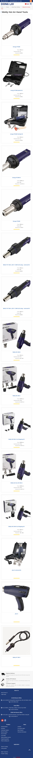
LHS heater (3, 735)
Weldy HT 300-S (16, 657)
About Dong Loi (4, 692)
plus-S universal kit (16, 570)
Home (2, 7)
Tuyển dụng (3, 694)
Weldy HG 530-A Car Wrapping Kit (16, 439)
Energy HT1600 (16, 46)
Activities (19, 726)
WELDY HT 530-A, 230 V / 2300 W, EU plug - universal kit (16, 308)
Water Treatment (4, 751)
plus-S (16, 613)
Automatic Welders (5, 730)
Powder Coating (4, 753)
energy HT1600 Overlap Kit (16, 134)
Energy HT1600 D (16, 177)
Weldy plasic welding (16, 7)
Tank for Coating (4, 746)
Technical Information (22, 732)
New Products (20, 730)
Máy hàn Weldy (4, 732)
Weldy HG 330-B (16, 352)
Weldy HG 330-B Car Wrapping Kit (16, 526)
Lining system (4, 748)
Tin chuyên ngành (21, 728)
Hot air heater (4, 733)
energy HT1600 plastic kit (16, 90)
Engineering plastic (5, 739)
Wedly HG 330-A (16, 395)
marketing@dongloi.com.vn (15, 1)
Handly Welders (4, 726)
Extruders (3, 728)
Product (7, 7)
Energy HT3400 (16, 221)
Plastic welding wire (5, 740)
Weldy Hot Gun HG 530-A (16, 482)
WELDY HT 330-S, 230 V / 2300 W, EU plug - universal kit (16, 264)
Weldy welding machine (6, 737)
